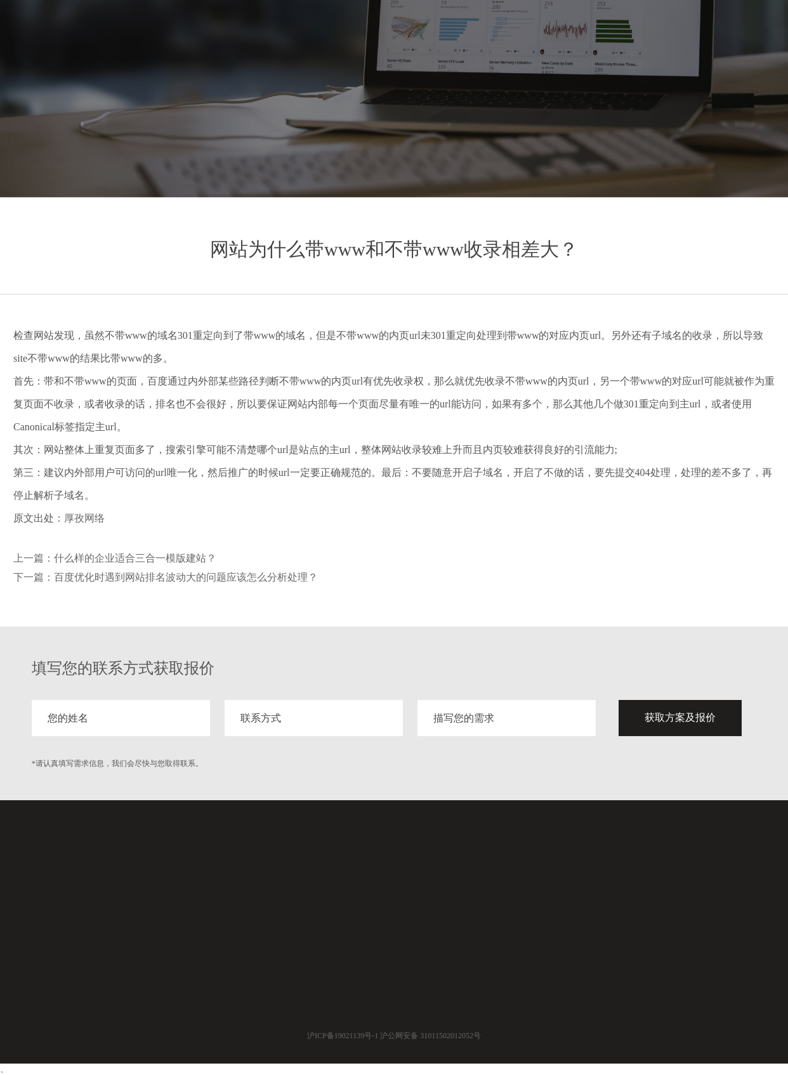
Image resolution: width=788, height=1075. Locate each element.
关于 (700, 36)
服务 (563, 36)
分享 (655, 36)
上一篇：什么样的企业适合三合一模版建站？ (114, 558)
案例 (609, 36)
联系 (746, 36)
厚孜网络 (84, 518)
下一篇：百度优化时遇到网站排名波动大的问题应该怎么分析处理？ (165, 577)
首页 (518, 36)
